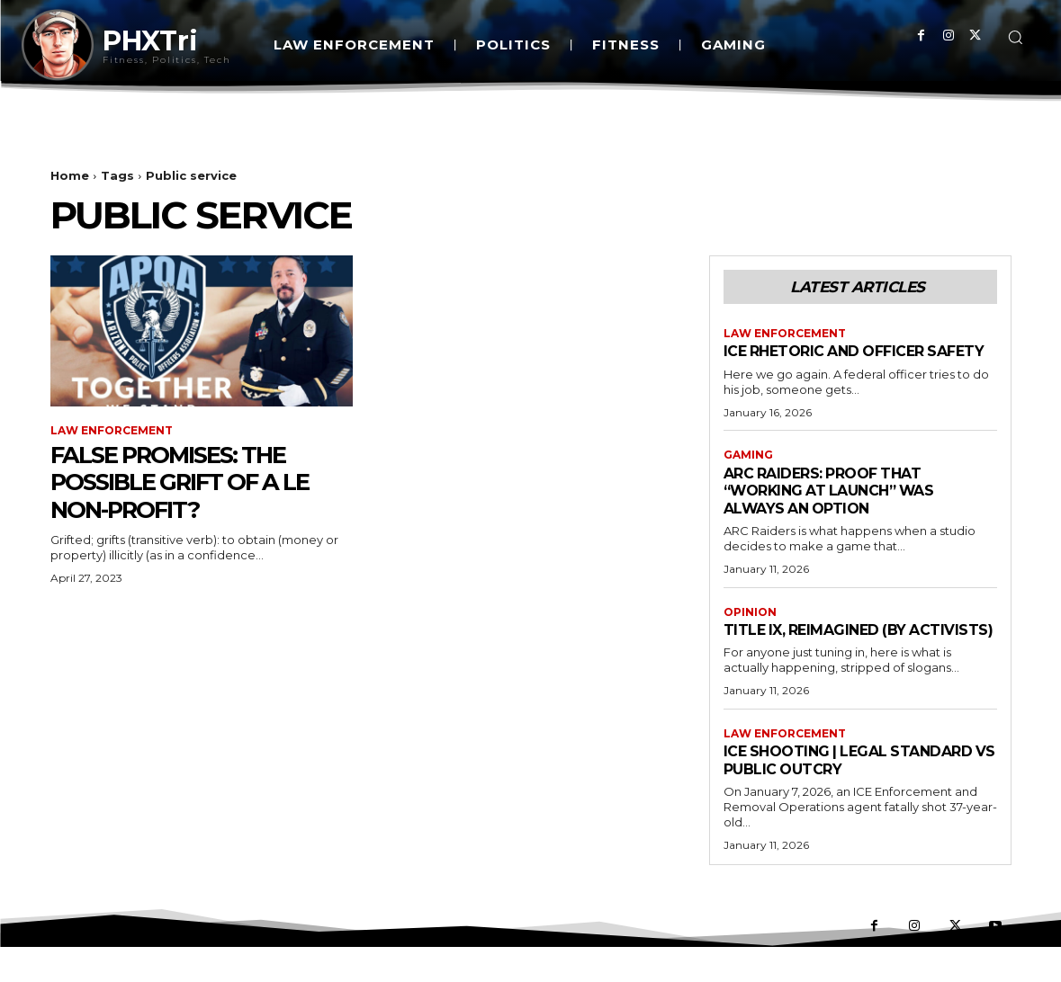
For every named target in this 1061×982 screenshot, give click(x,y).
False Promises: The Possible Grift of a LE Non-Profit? (193, 482)
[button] (1015, 37)
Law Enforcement (111, 430)
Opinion (750, 629)
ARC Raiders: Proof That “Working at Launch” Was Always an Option (838, 507)
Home (69, 175)
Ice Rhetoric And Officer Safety (833, 360)
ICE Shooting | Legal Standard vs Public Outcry (857, 795)
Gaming (748, 473)
